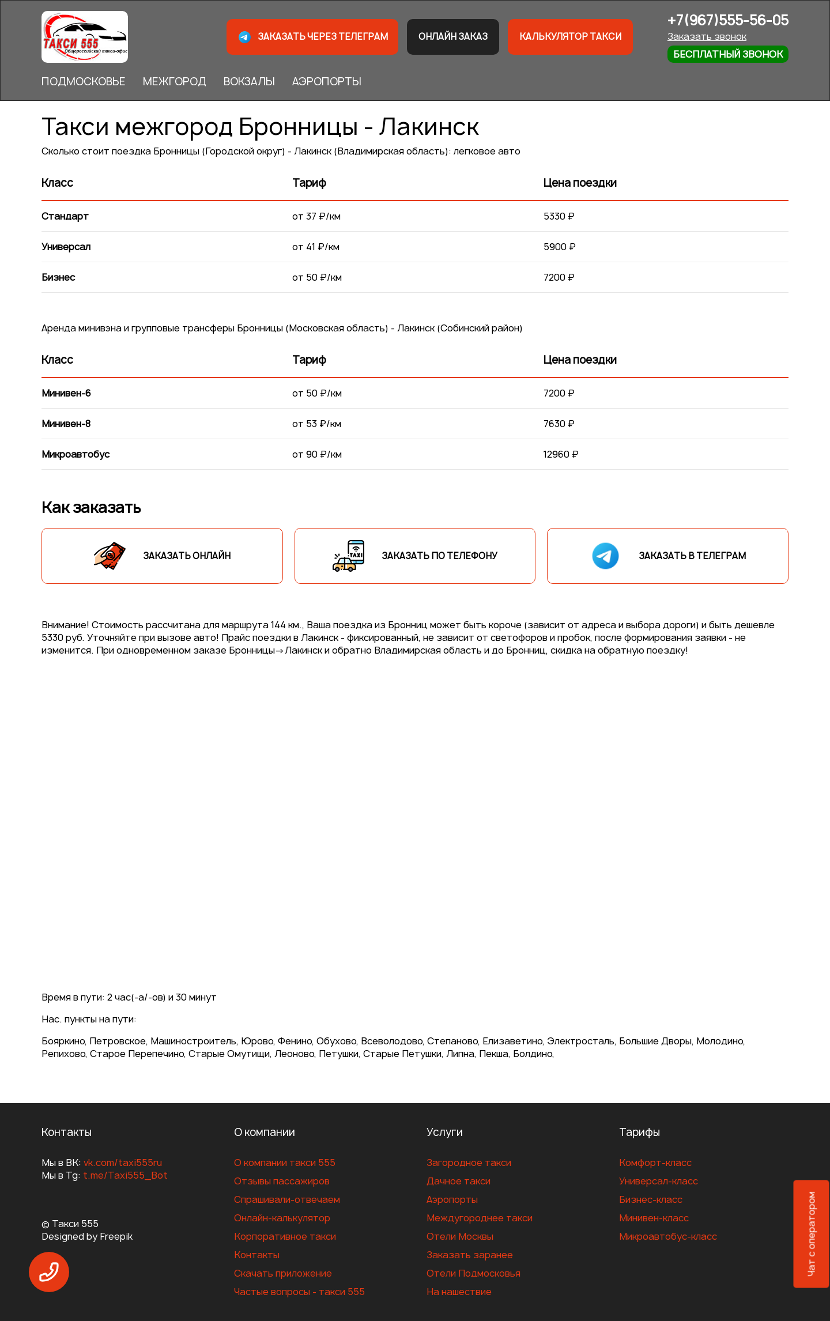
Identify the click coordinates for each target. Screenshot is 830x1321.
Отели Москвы (460, 1236)
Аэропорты (452, 1199)
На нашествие (459, 1291)
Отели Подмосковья (473, 1273)
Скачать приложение (283, 1273)
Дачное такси (459, 1181)
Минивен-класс (654, 1217)
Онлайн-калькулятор (282, 1217)
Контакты (257, 1254)
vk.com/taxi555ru (123, 1162)
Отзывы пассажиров (282, 1181)
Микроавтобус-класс (668, 1236)
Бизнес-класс (650, 1199)
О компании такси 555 (284, 1162)
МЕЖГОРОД (174, 81)
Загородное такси (469, 1162)
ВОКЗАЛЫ (249, 81)
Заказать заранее (470, 1254)
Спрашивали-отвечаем (287, 1199)
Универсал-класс (658, 1181)
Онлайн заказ (453, 37)
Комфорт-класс (655, 1162)
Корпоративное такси (285, 1236)
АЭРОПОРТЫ (326, 81)
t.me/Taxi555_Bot (125, 1175)
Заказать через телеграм (312, 37)
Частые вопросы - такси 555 (299, 1291)
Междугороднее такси (480, 1217)
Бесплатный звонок (728, 54)
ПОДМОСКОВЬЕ (84, 81)
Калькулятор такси (570, 37)
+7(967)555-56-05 (727, 20)
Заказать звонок (706, 36)
